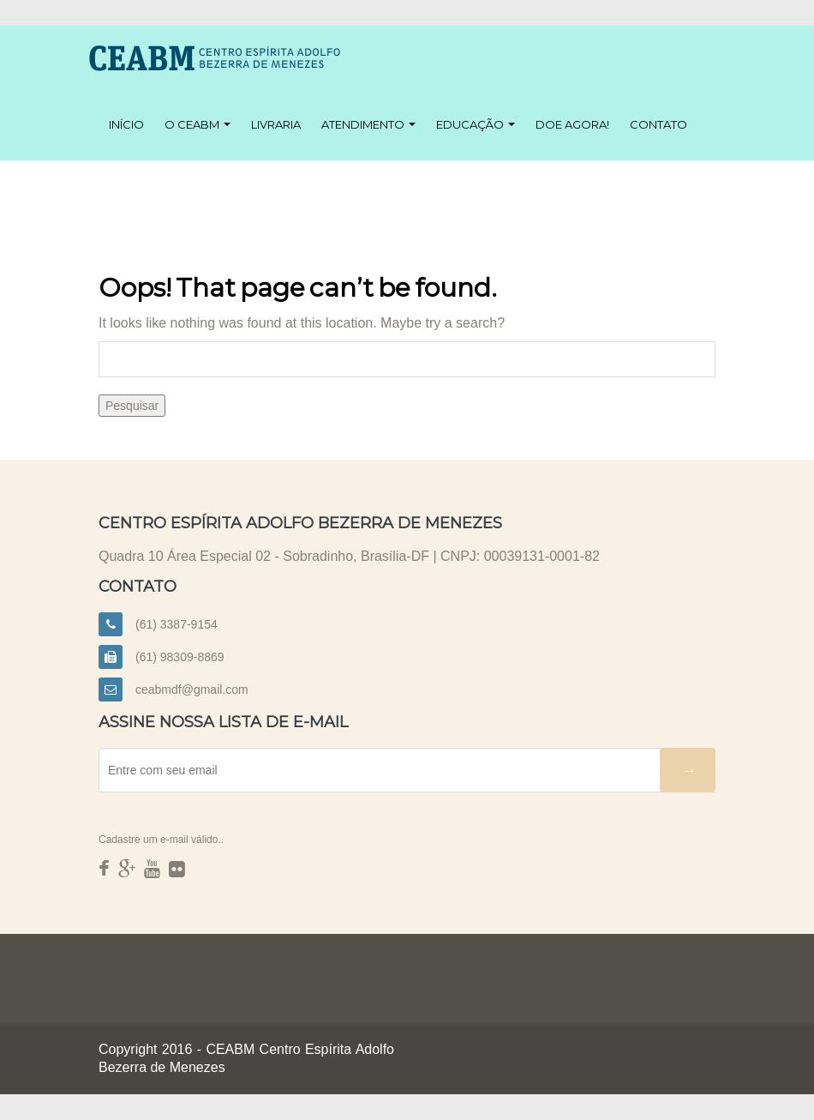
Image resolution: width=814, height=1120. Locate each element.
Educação (475, 124)
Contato (658, 124)
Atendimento (368, 124)
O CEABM (197, 124)
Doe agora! (572, 124)
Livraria (276, 124)
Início (126, 124)
